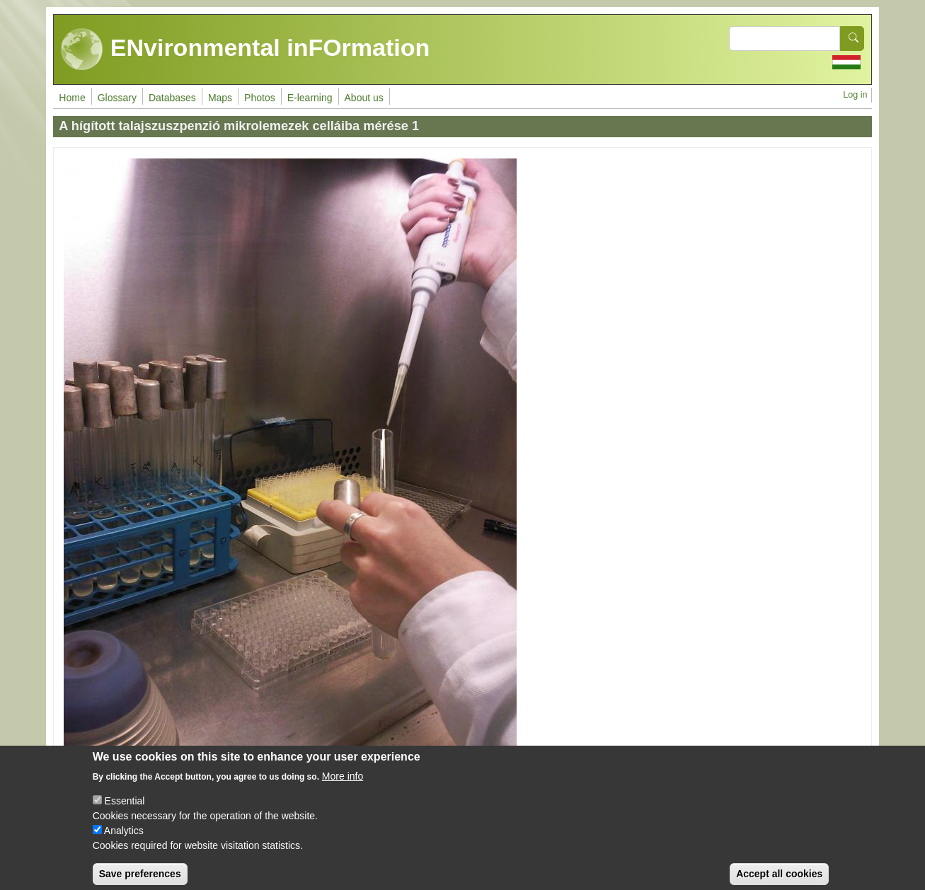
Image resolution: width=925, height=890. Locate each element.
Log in (855, 95)
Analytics (124, 839)
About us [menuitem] (364, 97)
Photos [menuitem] (259, 97)
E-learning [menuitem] (310, 97)
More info (342, 784)
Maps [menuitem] (220, 97)
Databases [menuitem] (172, 97)
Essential (125, 809)
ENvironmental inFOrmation (245, 49)
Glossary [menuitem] (117, 97)
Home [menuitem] (72, 97)
